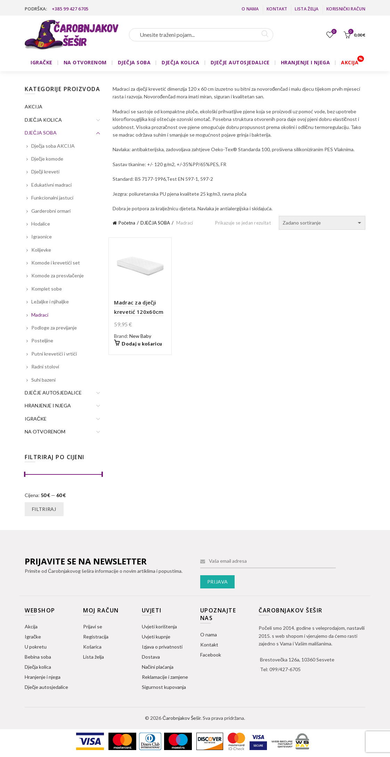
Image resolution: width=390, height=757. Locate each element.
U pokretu (36, 647)
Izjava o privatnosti (162, 647)
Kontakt (277, 9)
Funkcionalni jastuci (52, 198)
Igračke (33, 637)
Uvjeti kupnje (156, 637)
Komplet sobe (46, 289)
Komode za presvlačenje (57, 275)
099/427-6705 (285, 669)
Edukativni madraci (51, 185)
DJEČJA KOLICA (181, 62)
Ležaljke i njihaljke (50, 301)
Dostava (151, 657)
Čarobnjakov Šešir (181, 718)
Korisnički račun (345, 9)
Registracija (95, 637)
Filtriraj (44, 509)
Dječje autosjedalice (46, 687)
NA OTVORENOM (85, 62)
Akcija (31, 626)
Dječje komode (47, 159)
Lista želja (306, 9)
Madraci (39, 315)
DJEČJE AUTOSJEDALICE (240, 62)
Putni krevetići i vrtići (54, 354)
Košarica (92, 647)
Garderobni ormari (51, 211)
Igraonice (41, 236)
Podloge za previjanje (54, 328)
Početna (127, 223)
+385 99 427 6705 (70, 9)
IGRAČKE (41, 62)
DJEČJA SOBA (134, 62)
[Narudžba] (322, 223)
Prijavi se (92, 626)
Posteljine (42, 340)
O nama (250, 9)
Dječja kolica (38, 667)
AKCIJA (349, 62)
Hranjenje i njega (42, 677)
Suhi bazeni (43, 380)
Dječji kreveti (45, 171)
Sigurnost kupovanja (164, 687)
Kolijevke (41, 250)
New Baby (140, 336)
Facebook (210, 655)
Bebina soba (38, 657)
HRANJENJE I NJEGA (305, 62)
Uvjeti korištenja (159, 626)
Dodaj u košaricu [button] (142, 344)
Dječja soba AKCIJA (53, 146)
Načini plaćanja (157, 667)
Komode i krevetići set (55, 263)
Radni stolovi (45, 366)
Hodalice (40, 224)
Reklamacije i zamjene (165, 677)
